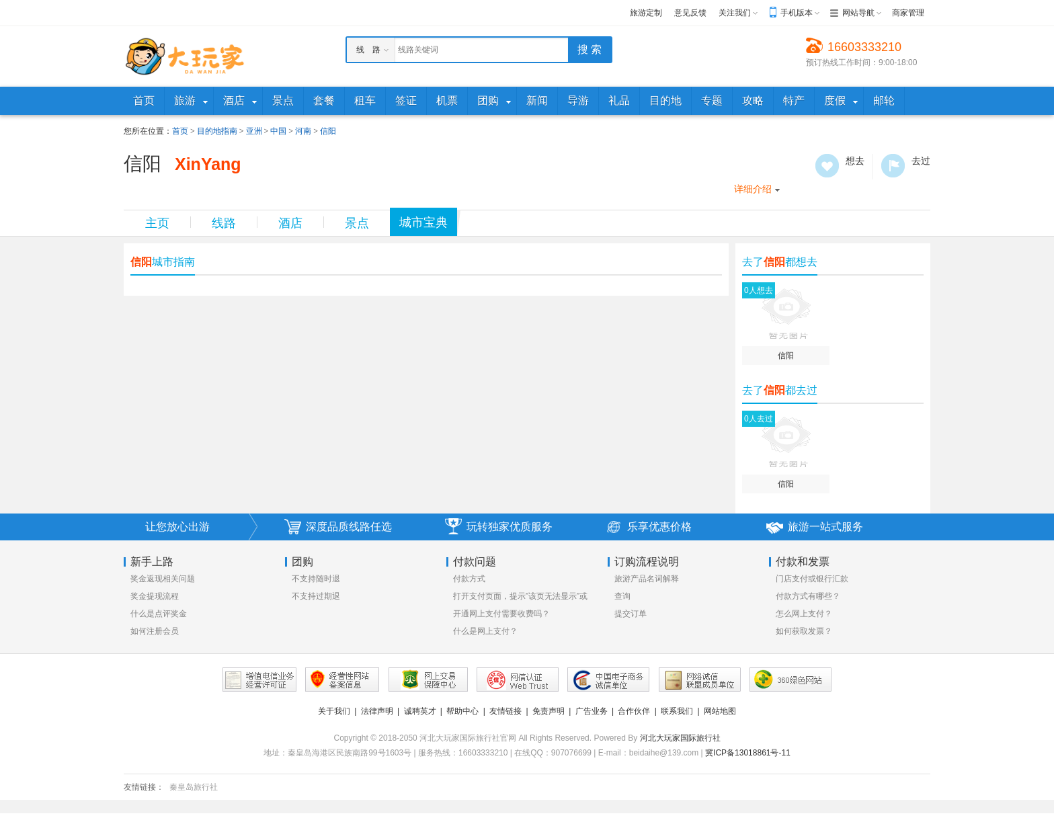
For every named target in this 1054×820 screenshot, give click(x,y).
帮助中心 (462, 711)
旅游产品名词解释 (646, 578)
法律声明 (377, 711)
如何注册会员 (154, 631)
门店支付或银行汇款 (812, 578)
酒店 (290, 223)
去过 (893, 165)
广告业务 (591, 711)
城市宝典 (423, 222)
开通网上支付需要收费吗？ (501, 613)
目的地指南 (217, 131)
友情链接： (144, 787)
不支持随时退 (316, 578)
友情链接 (505, 711)
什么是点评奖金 (158, 613)
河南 (303, 131)
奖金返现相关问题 (162, 578)
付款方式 (469, 578)
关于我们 (334, 711)
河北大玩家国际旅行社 (680, 738)
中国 (278, 131)
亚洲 (254, 131)
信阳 (328, 131)
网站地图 (720, 711)
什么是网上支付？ (485, 631)
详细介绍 (753, 188)
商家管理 (908, 12)
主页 (157, 223)
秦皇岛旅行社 (193, 787)
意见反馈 (690, 12)
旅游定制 (646, 12)
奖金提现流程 (154, 596)
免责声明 (548, 711)
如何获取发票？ (804, 631)
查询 (622, 596)
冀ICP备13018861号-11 (747, 752)
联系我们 (677, 711)
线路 (224, 223)
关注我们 (735, 12)
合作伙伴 (634, 711)
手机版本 (796, 12)
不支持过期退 (316, 596)
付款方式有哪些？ (808, 596)
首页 (180, 131)
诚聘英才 (420, 711)
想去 (827, 165)
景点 (357, 223)
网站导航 (858, 12)
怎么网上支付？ (804, 613)
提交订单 (630, 613)
